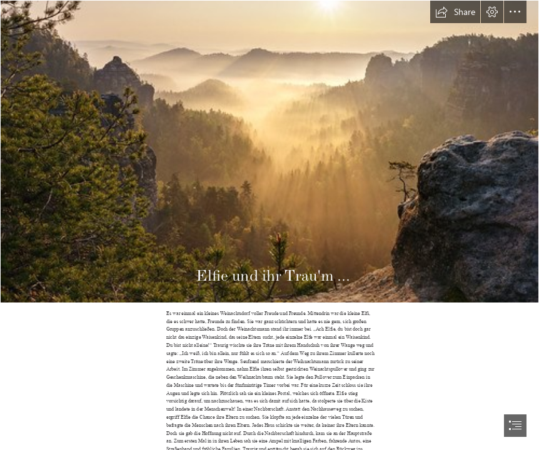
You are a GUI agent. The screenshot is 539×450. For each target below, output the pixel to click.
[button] (455, 12)
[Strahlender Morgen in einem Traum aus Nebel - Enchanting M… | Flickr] (269, 151)
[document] (269, 225)
